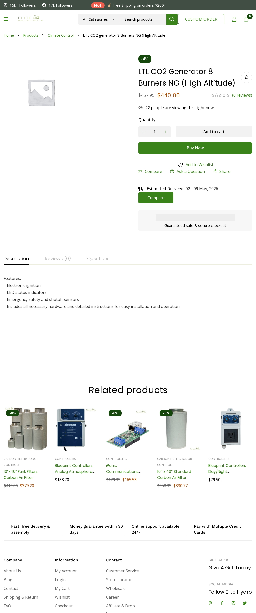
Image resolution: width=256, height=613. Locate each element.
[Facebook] (222, 563)
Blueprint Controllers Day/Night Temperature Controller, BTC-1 (229, 435)
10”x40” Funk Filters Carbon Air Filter (22, 435)
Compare (157, 183)
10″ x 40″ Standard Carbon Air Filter (175, 435)
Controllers (65, 419)
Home (9, 35)
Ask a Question (194, 183)
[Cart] (246, 19)
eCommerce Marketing (25, 600)
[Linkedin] (210, 563)
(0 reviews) (242, 107)
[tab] (16, 270)
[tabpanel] (128, 303)
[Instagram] (234, 563)
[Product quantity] (158, 143)
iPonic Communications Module (123, 432)
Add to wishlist (246, 83)
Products (32, 35)
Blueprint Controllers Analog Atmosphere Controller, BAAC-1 (75, 432)
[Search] (171, 19)
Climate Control (62, 35)
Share (228, 183)
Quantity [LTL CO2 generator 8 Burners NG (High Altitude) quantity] (150, 131)
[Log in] (233, 19)
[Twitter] (245, 563)
